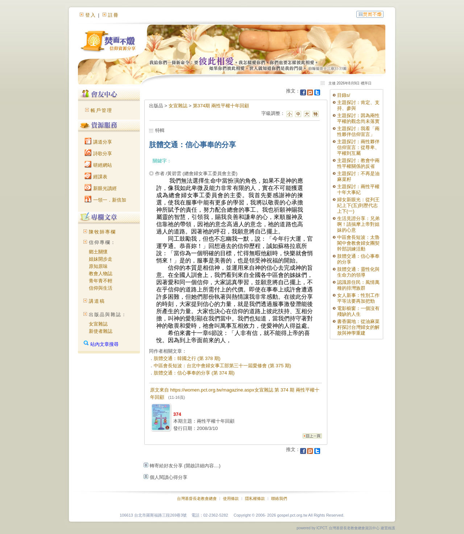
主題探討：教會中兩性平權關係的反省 (358, 163)
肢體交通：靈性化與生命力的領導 (358, 272)
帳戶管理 (101, 110)
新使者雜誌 (100, 331)
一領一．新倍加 (105, 200)
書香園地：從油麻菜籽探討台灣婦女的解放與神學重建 (358, 327)
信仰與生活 (100, 288)
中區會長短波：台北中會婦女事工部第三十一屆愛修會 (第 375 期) (222, 365)
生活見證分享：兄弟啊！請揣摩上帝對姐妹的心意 (358, 224)
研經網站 (98, 165)
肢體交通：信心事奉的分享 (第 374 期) (194, 373)
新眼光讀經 (100, 188)
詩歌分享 (98, 153)
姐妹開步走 (100, 259)
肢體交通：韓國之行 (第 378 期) (187, 358)
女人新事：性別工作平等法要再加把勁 (358, 298)
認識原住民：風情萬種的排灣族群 (358, 285)
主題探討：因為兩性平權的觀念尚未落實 (358, 118)
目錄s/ (343, 95)
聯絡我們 (279, 498)
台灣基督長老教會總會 (197, 498)
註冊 (113, 15)
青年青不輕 (100, 280)
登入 (90, 15)
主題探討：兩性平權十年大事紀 (358, 189)
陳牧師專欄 (102, 232)
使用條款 (231, 498)
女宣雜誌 (98, 324)
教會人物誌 (100, 273)
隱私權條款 (255, 498)
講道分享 (98, 142)
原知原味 (98, 266)
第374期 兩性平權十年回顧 (221, 105)
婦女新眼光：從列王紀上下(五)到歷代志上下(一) (358, 205)
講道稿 (97, 301)
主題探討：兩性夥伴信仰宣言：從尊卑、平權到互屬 (358, 147)
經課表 (95, 176)
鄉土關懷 (98, 251)
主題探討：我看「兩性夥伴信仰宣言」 (358, 131)
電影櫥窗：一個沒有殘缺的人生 (358, 311)
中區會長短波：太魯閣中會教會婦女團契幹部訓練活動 (358, 243)
